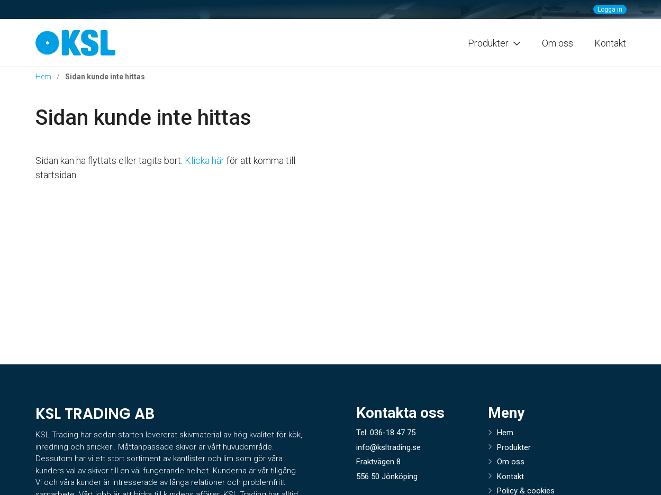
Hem (43, 76)
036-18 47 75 (392, 432)
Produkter (514, 447)
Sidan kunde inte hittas (143, 117)
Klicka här (204, 160)
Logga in (609, 9)
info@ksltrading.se (388, 447)
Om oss (557, 43)
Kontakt (610, 43)
